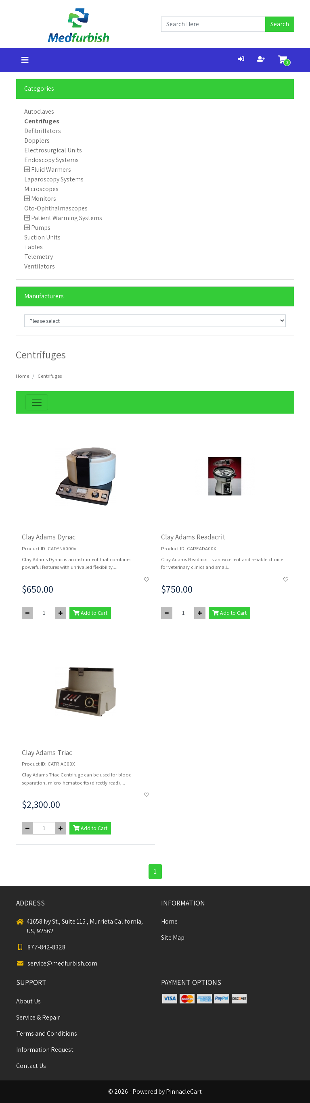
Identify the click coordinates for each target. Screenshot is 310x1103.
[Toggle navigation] (25, 60)
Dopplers (37, 140)
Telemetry (38, 256)
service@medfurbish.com (56, 963)
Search (279, 24)
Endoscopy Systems (51, 160)
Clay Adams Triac (47, 752)
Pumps (40, 227)
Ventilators (39, 266)
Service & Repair (38, 1017)
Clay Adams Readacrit (193, 536)
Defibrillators (42, 131)
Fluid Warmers (51, 169)
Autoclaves (39, 111)
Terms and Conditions (46, 1033)
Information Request (44, 1049)
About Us (28, 1001)
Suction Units (42, 237)
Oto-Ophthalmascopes (56, 208)
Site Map (172, 937)
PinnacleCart (184, 1091)
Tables (33, 247)
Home (22, 376)
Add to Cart (90, 612)
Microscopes (41, 189)
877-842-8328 (40, 947)
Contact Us (31, 1065)
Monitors (43, 198)
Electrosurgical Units (53, 150)
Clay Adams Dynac (48, 536)
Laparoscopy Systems (54, 179)
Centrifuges (41, 121)
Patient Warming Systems (66, 218)
